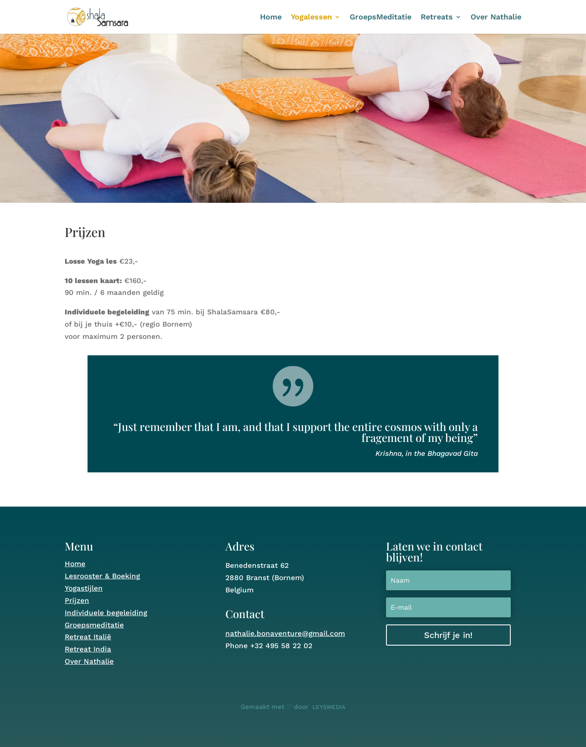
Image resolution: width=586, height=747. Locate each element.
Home (271, 17)
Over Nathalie (496, 17)
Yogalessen (311, 17)
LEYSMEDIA (328, 706)
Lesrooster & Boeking (102, 576)
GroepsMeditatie (380, 17)
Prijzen (77, 600)
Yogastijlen (84, 588)
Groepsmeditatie (94, 625)
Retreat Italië (88, 636)
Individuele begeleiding (106, 612)
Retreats (437, 17)
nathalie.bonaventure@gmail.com (285, 633)
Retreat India (88, 649)
